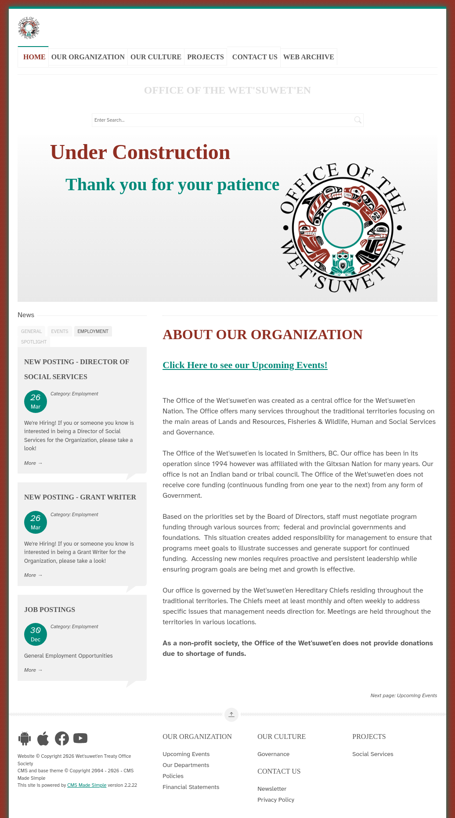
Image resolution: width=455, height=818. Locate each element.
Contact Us (255, 54)
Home (34, 54)
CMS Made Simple (86, 778)
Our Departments (185, 758)
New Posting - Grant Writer (80, 490)
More (30, 456)
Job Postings (49, 602)
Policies (173, 769)
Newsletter (271, 781)
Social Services (372, 747)
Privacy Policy (275, 792)
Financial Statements (190, 780)
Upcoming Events (417, 687)
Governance (273, 747)
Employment (93, 324)
